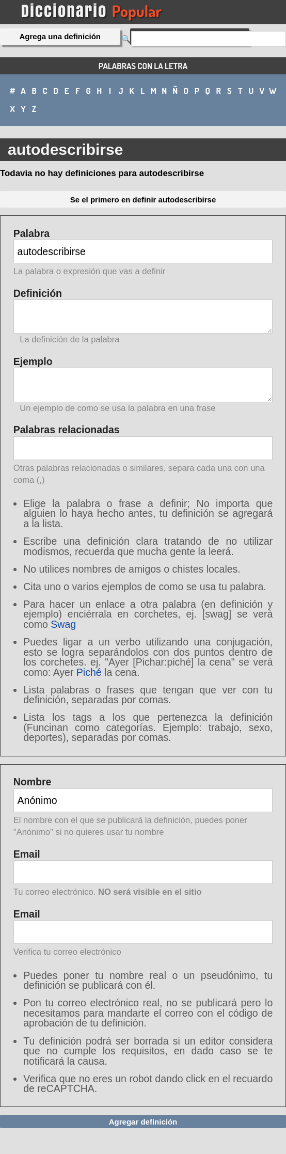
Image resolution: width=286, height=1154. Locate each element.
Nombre (143, 807)
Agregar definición (143, 1121)
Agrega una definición (60, 36)
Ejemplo (143, 385)
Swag (63, 624)
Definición (143, 317)
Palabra (143, 253)
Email (143, 873)
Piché (89, 672)
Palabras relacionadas (143, 455)
